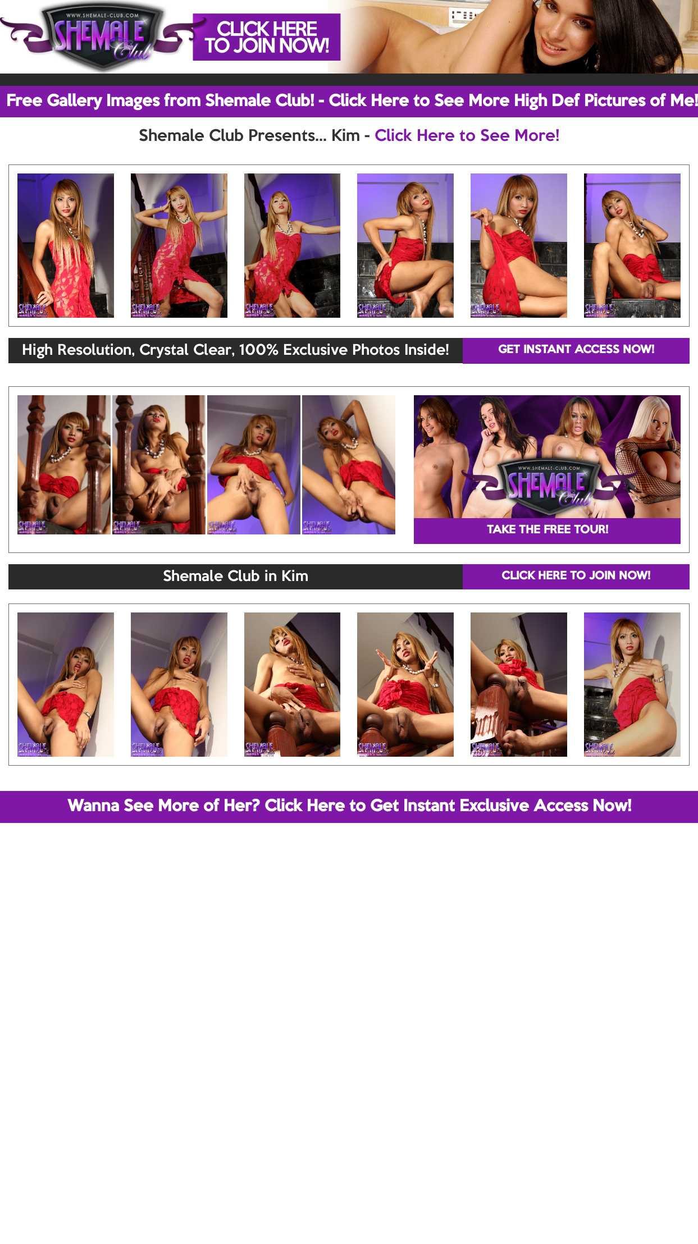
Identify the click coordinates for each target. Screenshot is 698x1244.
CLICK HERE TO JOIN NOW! (575, 576)
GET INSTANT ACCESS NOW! (576, 350)
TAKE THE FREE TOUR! (547, 530)
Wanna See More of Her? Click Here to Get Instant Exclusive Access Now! (349, 806)
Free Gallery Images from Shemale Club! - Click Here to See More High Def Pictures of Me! (352, 101)
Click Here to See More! (467, 136)
